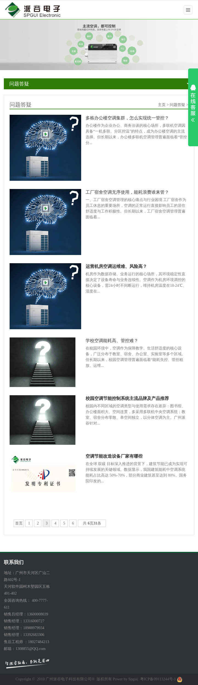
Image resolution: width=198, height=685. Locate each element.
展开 (193, 103)
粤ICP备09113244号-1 (158, 679)
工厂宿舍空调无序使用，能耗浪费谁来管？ (127, 192)
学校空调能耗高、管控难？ (112, 340)
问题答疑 (19, 84)
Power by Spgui (125, 679)
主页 (162, 105)
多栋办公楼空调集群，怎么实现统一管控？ (127, 118)
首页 (19, 523)
